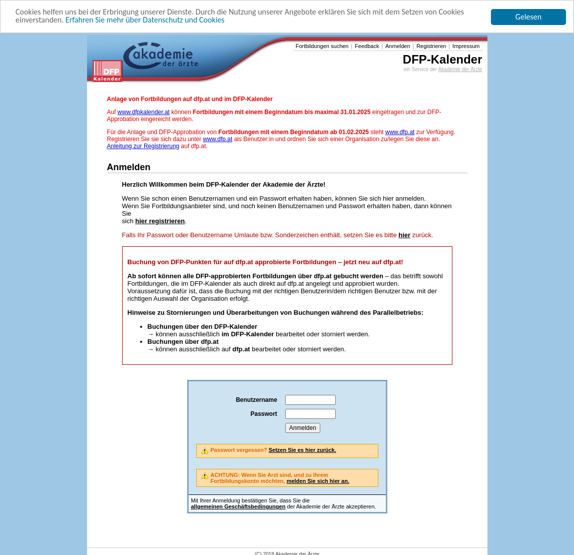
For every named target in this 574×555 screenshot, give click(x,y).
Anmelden (397, 46)
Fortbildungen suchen (322, 46)
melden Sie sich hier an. (318, 481)
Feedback (367, 46)
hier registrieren (160, 221)
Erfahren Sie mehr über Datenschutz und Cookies (145, 20)
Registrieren (431, 46)
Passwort (263, 413)
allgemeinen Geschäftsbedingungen (238, 506)
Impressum (465, 46)
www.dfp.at (400, 132)
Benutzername (256, 399)
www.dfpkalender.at (144, 112)
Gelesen (528, 17)
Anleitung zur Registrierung (143, 146)
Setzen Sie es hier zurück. (302, 450)
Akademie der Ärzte (460, 69)
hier (404, 235)
